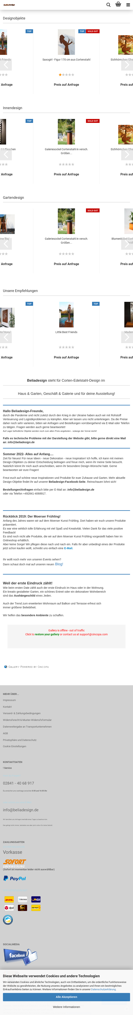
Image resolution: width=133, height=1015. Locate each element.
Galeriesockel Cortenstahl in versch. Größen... (66, 151)
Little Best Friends (66, 332)
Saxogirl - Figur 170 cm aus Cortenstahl (66, 59)
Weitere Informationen (66, 1007)
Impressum (9, 700)
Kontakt (7, 706)
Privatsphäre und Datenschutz (19, 740)
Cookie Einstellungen (14, 746)
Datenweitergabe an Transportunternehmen (27, 726)
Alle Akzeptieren (66, 996)
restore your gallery (47, 634)
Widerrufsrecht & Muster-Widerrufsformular (27, 719)
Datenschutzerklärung (103, 989)
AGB (5, 733)
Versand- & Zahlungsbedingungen (22, 713)
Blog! (59, 564)
